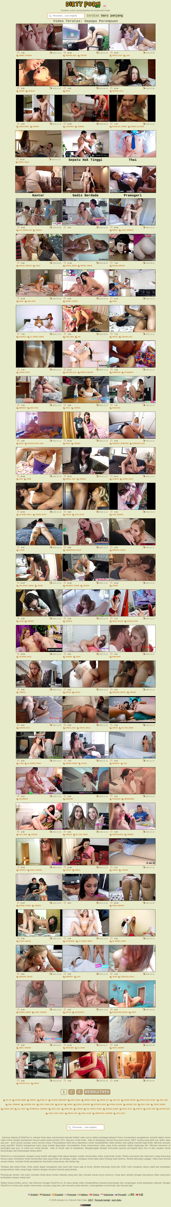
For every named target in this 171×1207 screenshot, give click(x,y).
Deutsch (46, 1195)
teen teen (164, 1101)
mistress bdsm (100, 1105)
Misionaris (128, 374)
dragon (70, 1105)
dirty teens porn (46, 1105)
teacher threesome (59, 1101)
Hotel (68, 410)
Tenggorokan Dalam (73, 552)
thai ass (116, 1101)
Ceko (21, 481)
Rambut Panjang (25, 56)
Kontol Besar (71, 267)
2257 (90, 1200)
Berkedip (22, 410)
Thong (29, 481)
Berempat (116, 765)
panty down (145, 1105)
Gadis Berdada (127, 232)
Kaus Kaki (31, 303)
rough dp (43, 1101)
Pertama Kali (71, 56)
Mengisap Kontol (119, 552)
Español (59, 1195)
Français (72, 1195)
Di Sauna (81, 1050)
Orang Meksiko (118, 907)
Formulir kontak (102, 1200)
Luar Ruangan (117, 516)
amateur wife (164, 1109)
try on (8, 1101)
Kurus (78, 659)
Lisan (21, 623)
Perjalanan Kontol (120, 1014)
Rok (79, 339)
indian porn (8, 1109)
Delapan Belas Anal (35, 445)
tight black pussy (56, 1114)
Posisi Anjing (25, 943)
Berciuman (116, 659)
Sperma (22, 92)
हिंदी (132, 1195)
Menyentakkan (117, 836)
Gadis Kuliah (117, 623)
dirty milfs (127, 1109)
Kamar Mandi (24, 128)
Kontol (36, 1085)
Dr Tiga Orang (127, 730)
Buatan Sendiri (25, 267)
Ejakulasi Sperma (119, 128)
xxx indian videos (94, 1109)
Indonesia (116, 374)
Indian (115, 730)
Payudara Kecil (25, 516)
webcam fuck (72, 1114)
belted (60, 1105)
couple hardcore (83, 1105)
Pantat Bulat (84, 730)
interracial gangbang (38, 1109)
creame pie (104, 1101)
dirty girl (55, 1109)
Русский (122, 1195)
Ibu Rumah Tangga (26, 587)
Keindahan (116, 801)
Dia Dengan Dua (25, 232)
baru (104, 15)
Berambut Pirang (72, 587)
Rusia (68, 92)
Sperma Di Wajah (137, 128)
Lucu (125, 765)
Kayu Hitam (79, 516)
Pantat (77, 694)
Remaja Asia (117, 56)
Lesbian (115, 481)
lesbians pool (30, 1105)
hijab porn (150, 1109)
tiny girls (120, 1114)
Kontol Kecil (23, 163)
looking (79, 1109)
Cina (128, 56)
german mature (90, 1101)
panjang (116, 15)
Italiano (84, 1195)
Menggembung (129, 801)
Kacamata (22, 339)
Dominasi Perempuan (120, 445)
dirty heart (75, 1101)
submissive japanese (103, 1114)
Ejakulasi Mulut (127, 979)
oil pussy (21, 1109)
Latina (22, 552)
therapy (33, 1101)
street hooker (159, 1105)
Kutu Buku (23, 836)
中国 (141, 1195)
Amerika (36, 128)
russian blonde (112, 1109)
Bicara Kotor (132, 623)
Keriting (69, 801)
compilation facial (147, 1101)
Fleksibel (70, 128)
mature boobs (20, 1101)
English (34, 1195)
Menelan (31, 92)
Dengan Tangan (86, 267)
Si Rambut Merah (37, 339)
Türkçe (95, 1195)
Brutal (115, 232)
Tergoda (83, 56)
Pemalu (77, 872)
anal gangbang (14, 1105)
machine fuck (131, 1105)
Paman (114, 303)
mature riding (130, 1101)
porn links (116, 1200)
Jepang (40, 587)
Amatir (115, 339)
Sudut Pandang (36, 872)
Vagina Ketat (24, 374)
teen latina (86, 1114)
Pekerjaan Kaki (138, 445)
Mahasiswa (116, 410)
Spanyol (39, 232)
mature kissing (115, 1105)
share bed (68, 1109)
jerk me (139, 1109)
